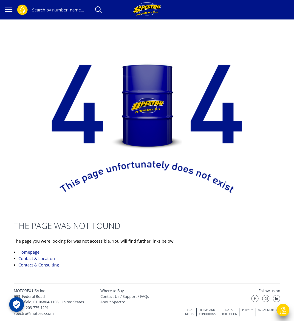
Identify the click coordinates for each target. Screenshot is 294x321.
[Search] (98, 9)
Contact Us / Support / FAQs (124, 296)
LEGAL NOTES (189, 312)
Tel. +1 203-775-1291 (31, 307)
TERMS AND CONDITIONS (207, 312)
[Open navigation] (8, 10)
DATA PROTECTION (228, 312)
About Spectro (112, 302)
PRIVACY (247, 310)
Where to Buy (112, 290)
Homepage (29, 252)
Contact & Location (36, 258)
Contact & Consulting (38, 265)
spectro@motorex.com (34, 313)
